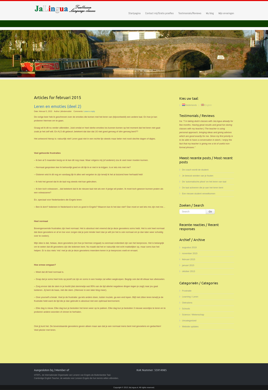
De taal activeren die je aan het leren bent (202, 187)
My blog (210, 13)
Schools (186, 308)
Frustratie (186, 290)
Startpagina (134, 13)
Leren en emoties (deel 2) (57, 106)
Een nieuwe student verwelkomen (198, 193)
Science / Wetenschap (193, 314)
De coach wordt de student (195, 169)
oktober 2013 (188, 271)
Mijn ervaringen (226, 13)
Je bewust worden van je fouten (197, 175)
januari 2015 (188, 265)
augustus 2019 (189, 247)
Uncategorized (189, 320)
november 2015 (189, 253)
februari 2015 (188, 259)
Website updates (190, 326)
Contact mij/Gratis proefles (159, 13)
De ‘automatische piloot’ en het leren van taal (204, 181)
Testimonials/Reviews (189, 13)
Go (210, 211)
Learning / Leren (190, 296)
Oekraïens (187, 302)
